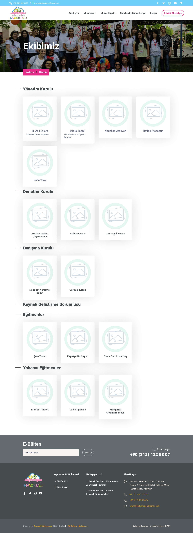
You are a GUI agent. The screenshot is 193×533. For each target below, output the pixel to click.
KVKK (167, 526)
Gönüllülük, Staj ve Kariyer (133, 13)
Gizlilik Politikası (157, 526)
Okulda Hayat (108, 13)
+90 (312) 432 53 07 (20, 3)
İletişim (153, 13)
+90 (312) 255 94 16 (139, 500)
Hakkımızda (90, 13)
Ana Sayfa (74, 13)
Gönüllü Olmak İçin (173, 13)
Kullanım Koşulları (140, 526)
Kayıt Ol (88, 452)
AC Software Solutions (77, 526)
